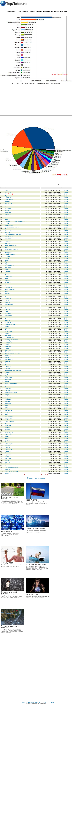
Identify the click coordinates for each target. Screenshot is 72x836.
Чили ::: (7, 291)
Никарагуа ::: (8, 418)
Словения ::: (8, 331)
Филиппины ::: (9, 251)
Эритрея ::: (8, 473)
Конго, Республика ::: (11, 383)
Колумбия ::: (8, 276)
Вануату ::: (8, 469)
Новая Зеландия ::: (10, 289)
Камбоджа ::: (8, 390)
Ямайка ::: (8, 396)
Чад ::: (7, 423)
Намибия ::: (8, 427)
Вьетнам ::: (8, 275)
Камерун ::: (8, 366)
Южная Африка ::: (10, 254)
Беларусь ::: (8, 342)
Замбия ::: (8, 420)
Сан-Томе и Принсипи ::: (12, 471)
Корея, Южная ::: (10, 199)
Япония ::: (8, 192)
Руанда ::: (8, 436)
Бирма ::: (7, 381)
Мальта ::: (8, 355)
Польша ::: (8, 230)
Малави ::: (8, 451)
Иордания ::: (8, 315)
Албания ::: (8, 388)
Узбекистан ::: (9, 322)
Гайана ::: (7, 445)
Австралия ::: (9, 267)
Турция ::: (7, 223)
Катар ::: (7, 309)
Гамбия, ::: (8, 456)
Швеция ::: (8, 260)
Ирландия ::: (8, 425)
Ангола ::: (7, 306)
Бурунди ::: (8, 455)
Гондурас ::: (8, 374)
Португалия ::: (9, 304)
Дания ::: (7, 247)
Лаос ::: (7, 438)
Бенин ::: (7, 414)
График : (66, 190)
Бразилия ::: (8, 201)
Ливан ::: (7, 278)
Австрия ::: (8, 284)
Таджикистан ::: (9, 449)
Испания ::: (8, 280)
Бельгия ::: (8, 295)
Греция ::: (7, 357)
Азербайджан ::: (9, 341)
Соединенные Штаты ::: (12, 227)
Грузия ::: (7, 407)
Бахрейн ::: (8, 352)
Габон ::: (7, 412)
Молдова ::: (8, 409)
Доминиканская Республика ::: (14, 370)
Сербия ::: (8, 298)
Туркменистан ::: (9, 337)
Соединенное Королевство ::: (13, 234)
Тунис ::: (7, 317)
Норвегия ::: (8, 232)
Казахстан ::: (8, 286)
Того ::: (7, 442)
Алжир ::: (7, 210)
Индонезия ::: (9, 236)
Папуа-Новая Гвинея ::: (11, 392)
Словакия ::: (8, 282)
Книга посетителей (41, 702)
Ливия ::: (7, 219)
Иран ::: (7, 229)
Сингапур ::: (8, 203)
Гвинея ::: (7, 460)
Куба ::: (7, 344)
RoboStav (52, 702)
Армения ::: (8, 401)
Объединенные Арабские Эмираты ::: (16, 221)
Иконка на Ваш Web (27, 702)
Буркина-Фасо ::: (9, 421)
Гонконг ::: (8, 205)
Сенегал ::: (8, 399)
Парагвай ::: (8, 376)
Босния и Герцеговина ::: (12, 339)
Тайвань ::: (8, 197)
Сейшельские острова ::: (12, 467)
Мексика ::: (8, 218)
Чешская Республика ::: (12, 245)
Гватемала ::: (8, 346)
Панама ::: (8, 394)
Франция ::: (8, 208)
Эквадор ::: (8, 361)
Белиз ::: (7, 462)
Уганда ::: (7, 372)
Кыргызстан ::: (9, 416)
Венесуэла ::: (9, 252)
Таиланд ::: (8, 216)
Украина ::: (8, 256)
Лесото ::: (7, 429)
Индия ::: (7, 196)
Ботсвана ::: (8, 308)
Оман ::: (7, 311)
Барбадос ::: (8, 434)
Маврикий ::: (8, 398)
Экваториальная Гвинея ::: (12, 353)
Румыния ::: (8, 243)
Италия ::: (8, 214)
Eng (18, 702)
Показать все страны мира (36, 478)
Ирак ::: (7, 269)
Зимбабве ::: (8, 458)
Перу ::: (7, 263)
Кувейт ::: (7, 293)
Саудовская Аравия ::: (11, 249)
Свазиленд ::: (9, 432)
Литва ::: (7, 320)
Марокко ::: (8, 271)
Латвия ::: (7, 330)
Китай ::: (7, 190)
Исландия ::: (8, 377)
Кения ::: (7, 363)
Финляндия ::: (9, 313)
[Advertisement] (36, 99)
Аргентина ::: (8, 240)
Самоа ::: (7, 464)
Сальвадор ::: (9, 387)
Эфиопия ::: (8, 410)
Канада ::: (7, 241)
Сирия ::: (7, 328)
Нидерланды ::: (9, 265)
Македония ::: (9, 379)
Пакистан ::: (8, 297)
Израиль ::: (8, 262)
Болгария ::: (8, 287)
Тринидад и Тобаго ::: (11, 324)
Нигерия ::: (8, 238)
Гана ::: (7, 385)
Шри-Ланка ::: (9, 359)
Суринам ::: (8, 447)
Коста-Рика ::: (9, 350)
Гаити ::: (7, 440)
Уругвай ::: (8, 348)
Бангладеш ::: (9, 335)
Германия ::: (8, 207)
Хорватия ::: (8, 302)
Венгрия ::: (8, 273)
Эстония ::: (8, 365)
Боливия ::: (8, 333)
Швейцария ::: (9, 225)
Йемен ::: (7, 319)
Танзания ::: (8, 368)
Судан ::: (7, 405)
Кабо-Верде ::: (9, 443)
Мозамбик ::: (8, 403)
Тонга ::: (7, 466)
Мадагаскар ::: (9, 431)
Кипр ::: (7, 326)
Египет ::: (7, 258)
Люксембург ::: (9, 453)
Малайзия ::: (8, 212)
